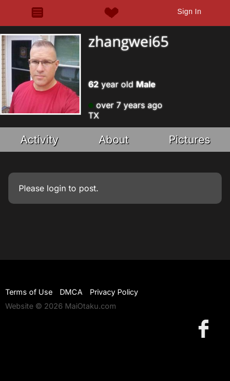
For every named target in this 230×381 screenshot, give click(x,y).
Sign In (189, 11)
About (114, 139)
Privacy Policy (114, 291)
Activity (39, 139)
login (56, 188)
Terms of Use (28, 291)
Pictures (189, 139)
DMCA (71, 291)
